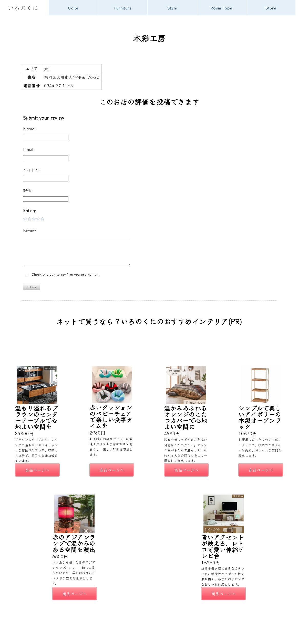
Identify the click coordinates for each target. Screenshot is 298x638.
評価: (28, 190)
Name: (29, 129)
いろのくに (23, 7)
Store (270, 8)
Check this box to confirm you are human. (62, 274)
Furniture (123, 8)
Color (73, 8)
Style (172, 8)
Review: (30, 230)
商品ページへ (37, 470)
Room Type (221, 8)
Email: (29, 149)
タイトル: (31, 170)
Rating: (29, 210)
